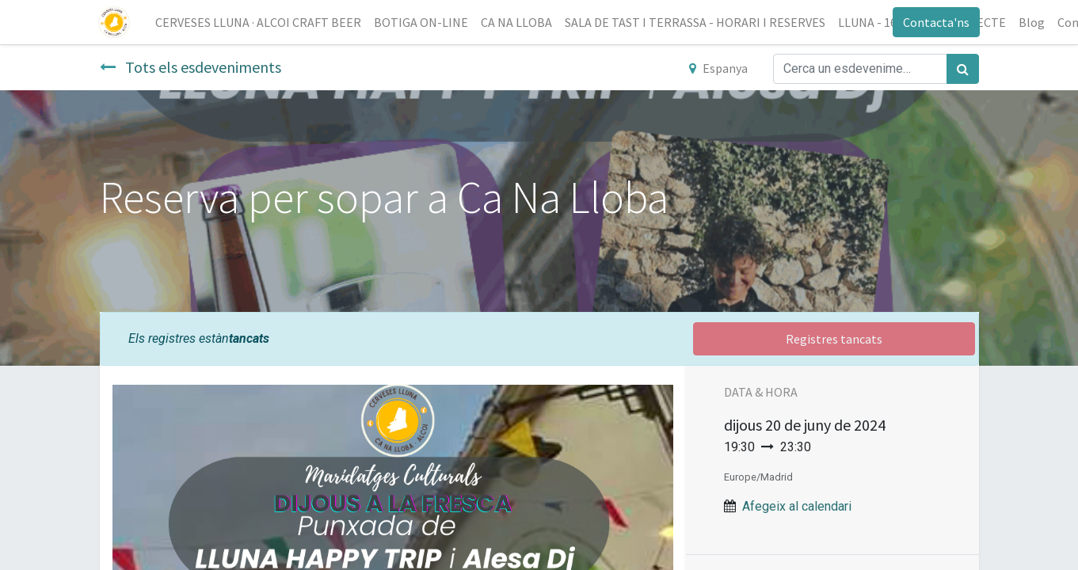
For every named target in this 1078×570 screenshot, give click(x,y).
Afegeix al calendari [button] (796, 506)
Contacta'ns (935, 22)
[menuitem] (259, 22)
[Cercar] (963, 69)
